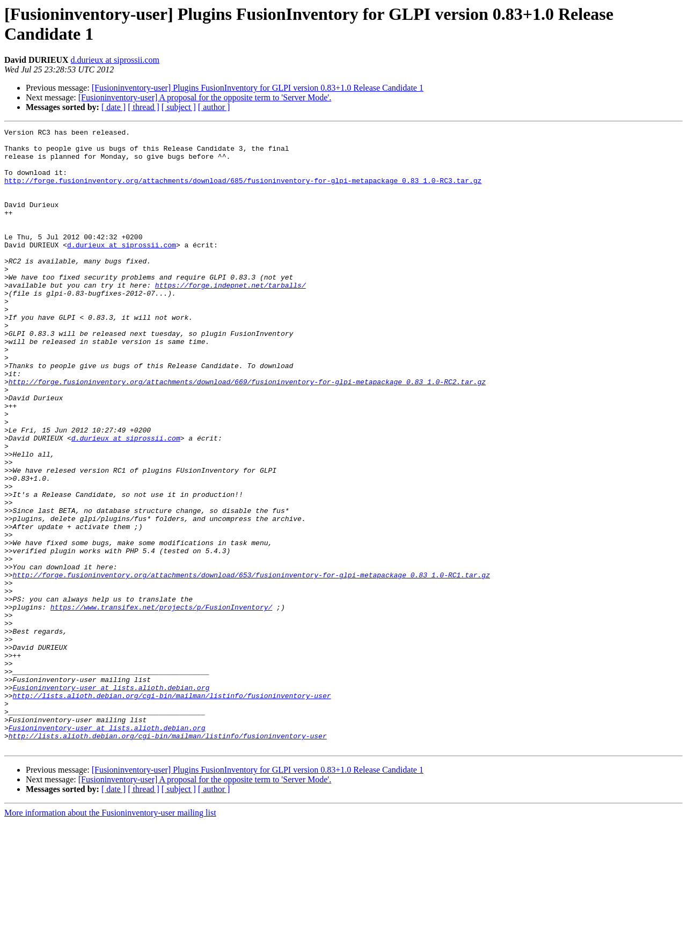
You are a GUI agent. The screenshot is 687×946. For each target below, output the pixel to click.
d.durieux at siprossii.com (115, 59)
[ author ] (214, 107)
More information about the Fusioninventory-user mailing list (110, 936)
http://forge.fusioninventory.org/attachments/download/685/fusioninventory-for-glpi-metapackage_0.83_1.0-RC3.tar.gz (242, 191)
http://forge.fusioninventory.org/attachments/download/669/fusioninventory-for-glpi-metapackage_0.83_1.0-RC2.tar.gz (247, 433)
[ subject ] (179, 107)
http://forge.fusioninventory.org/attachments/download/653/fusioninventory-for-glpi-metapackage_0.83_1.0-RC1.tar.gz (251, 665)
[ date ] (113, 107)
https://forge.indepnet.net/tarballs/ (230, 317)
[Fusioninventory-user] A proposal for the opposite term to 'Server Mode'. (204, 97)
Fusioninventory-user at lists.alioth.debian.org (111, 800)
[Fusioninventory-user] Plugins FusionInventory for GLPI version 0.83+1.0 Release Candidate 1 (257, 87)
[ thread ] (143, 107)
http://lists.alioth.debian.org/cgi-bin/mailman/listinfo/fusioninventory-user (172, 810)
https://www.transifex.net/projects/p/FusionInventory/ (161, 703)
